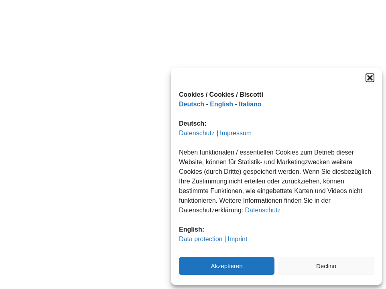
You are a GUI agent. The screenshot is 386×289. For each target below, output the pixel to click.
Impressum (236, 133)
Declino (326, 266)
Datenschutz (197, 133)
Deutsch (191, 104)
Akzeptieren (226, 266)
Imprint (238, 239)
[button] (370, 78)
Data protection (201, 239)
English (221, 104)
